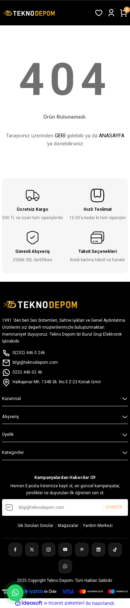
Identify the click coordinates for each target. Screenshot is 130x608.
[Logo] (30, 13)
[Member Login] (111, 13)
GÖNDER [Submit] (114, 507)
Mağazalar (68, 525)
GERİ (60, 136)
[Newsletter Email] (65, 507)
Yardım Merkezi (98, 525)
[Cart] (124, 13)
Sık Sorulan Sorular (35, 525)
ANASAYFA (111, 136)
